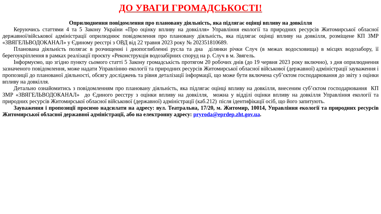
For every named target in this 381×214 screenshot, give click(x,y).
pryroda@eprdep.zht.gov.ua (226, 114)
